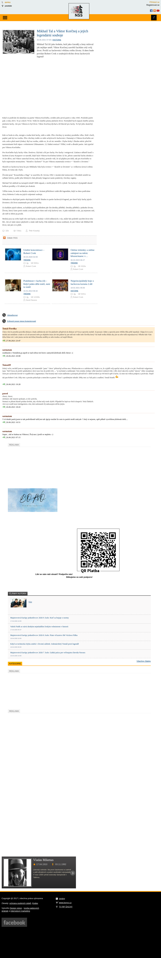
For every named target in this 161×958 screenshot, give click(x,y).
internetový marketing (20, 911)
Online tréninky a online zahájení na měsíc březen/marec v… (82, 253)
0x (27, 263)
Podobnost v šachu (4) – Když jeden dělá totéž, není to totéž (36, 283)
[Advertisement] (31, 467)
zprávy (8, 2)
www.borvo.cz (65, 902)
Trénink (27, 260)
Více (30, 602)
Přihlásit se (154, 2)
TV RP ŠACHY (65, 907)
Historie (57, 40)
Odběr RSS (12, 238)
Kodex (35, 903)
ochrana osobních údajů (20, 903)
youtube (8, 6)
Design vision (16, 908)
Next (72, 873)
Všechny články (144, 661)
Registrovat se (152, 5)
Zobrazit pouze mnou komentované (21, 321)
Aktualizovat (12, 315)
